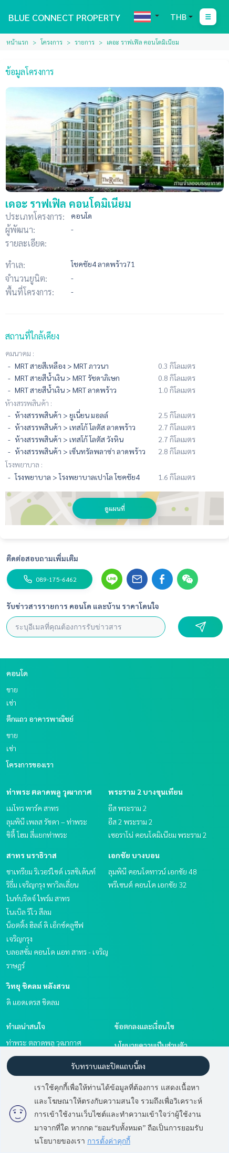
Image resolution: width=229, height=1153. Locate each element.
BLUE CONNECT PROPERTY (64, 17)
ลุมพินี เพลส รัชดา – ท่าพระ (46, 821)
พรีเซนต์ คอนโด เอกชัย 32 (147, 884)
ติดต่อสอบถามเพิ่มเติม (42, 558)
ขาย (12, 689)
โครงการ (51, 42)
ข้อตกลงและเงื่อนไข (144, 1026)
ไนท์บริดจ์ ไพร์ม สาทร (38, 898)
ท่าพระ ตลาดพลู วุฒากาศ (49, 791)
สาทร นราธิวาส (31, 855)
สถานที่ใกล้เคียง (32, 335)
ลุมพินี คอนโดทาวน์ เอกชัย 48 (152, 871)
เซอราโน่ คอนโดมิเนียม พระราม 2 (157, 834)
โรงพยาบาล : (24, 464)
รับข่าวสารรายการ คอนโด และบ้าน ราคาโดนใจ (82, 606)
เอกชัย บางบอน (134, 855)
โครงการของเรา (30, 764)
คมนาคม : (19, 353)
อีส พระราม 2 (127, 808)
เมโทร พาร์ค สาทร (32, 808)
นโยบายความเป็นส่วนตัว (151, 1045)
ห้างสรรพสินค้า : (28, 403)
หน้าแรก (17, 42)
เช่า (11, 702)
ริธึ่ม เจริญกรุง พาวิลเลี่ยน (42, 884)
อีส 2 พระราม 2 (130, 821)
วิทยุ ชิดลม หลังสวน (38, 985)
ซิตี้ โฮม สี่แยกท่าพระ (36, 834)
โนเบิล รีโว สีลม (28, 911)
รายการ (85, 42)
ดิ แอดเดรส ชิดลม (32, 1002)
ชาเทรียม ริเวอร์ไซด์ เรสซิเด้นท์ (51, 871)
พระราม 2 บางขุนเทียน (145, 791)
